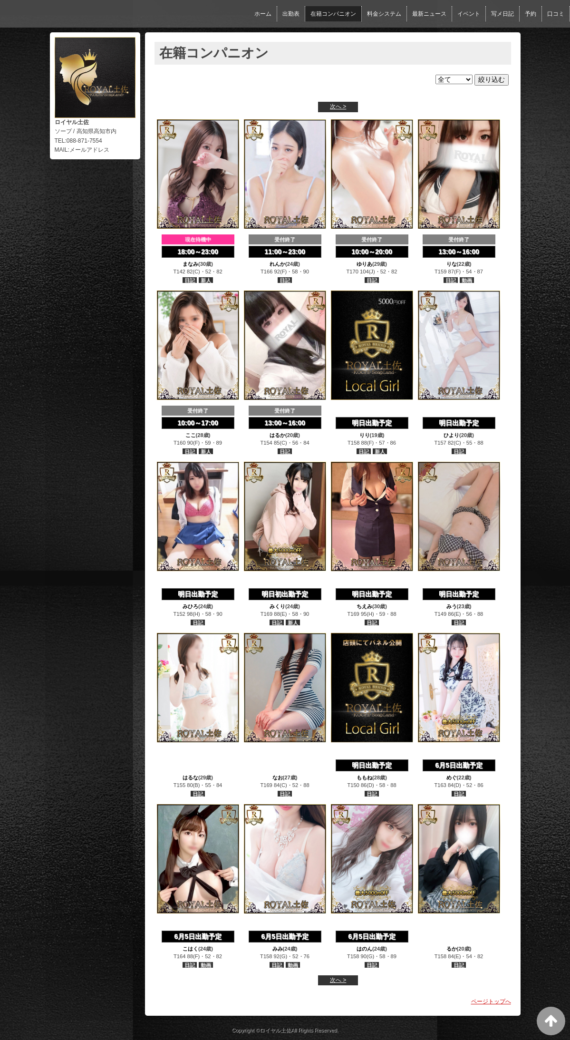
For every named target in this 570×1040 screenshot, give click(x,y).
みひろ (190, 606)
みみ (277, 949)
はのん (364, 949)
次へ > (338, 106)
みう (451, 606)
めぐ (451, 777)
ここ (190, 435)
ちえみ (364, 606)
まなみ (190, 264)
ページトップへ (491, 1001)
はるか (277, 435)
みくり (277, 606)
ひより (451, 435)
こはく (190, 949)
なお (277, 777)
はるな (190, 777)
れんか (277, 264)
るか (451, 949)
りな (451, 264)
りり (364, 435)
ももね (364, 777)
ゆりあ (364, 264)
